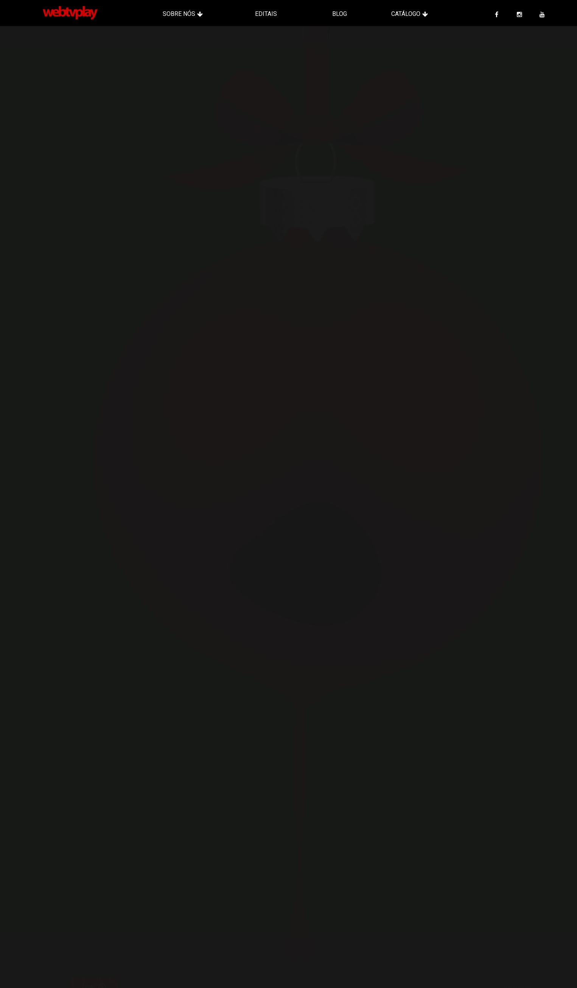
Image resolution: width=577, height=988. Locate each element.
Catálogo (405, 13)
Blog (339, 13)
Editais (266, 13)
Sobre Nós (179, 13)
